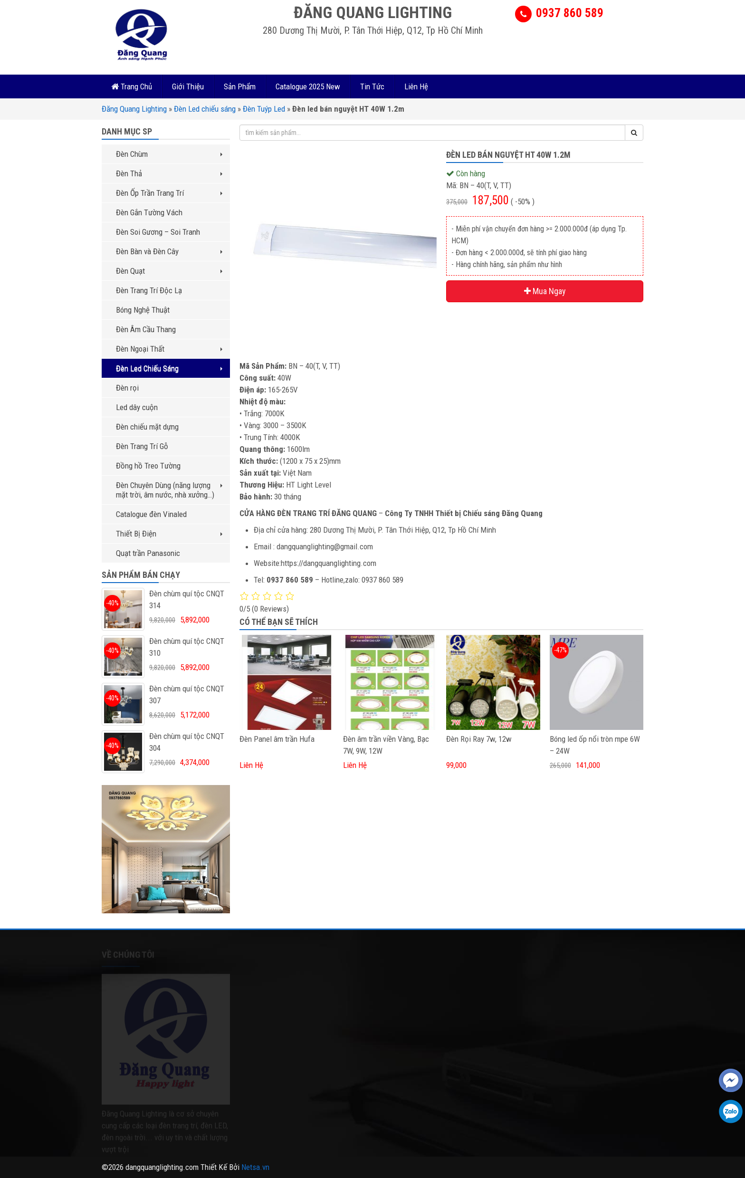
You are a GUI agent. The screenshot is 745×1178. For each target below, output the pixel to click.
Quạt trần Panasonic (148, 553)
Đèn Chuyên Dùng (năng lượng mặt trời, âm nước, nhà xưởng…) (169, 489)
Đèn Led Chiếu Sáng (169, 368)
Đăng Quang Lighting (134, 109)
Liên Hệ (416, 86)
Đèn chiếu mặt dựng (147, 426)
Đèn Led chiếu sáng (205, 109)
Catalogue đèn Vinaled (151, 514)
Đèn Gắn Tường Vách (149, 212)
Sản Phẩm (240, 86)
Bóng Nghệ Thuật (143, 310)
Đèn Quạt (169, 271)
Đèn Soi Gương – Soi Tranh (158, 232)
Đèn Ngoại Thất (169, 349)
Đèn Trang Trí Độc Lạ (149, 290)
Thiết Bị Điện (169, 533)
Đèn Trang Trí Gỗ (142, 446)
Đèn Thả (169, 173)
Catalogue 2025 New (308, 86)
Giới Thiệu (188, 86)
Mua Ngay (545, 291)
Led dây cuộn (137, 407)
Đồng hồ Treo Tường (148, 465)
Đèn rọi (127, 388)
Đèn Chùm (169, 154)
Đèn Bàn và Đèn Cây (169, 251)
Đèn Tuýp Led (264, 109)
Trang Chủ (131, 86)
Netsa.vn (255, 1167)
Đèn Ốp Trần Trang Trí (169, 193)
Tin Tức (372, 86)
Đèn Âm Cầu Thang (146, 329)
